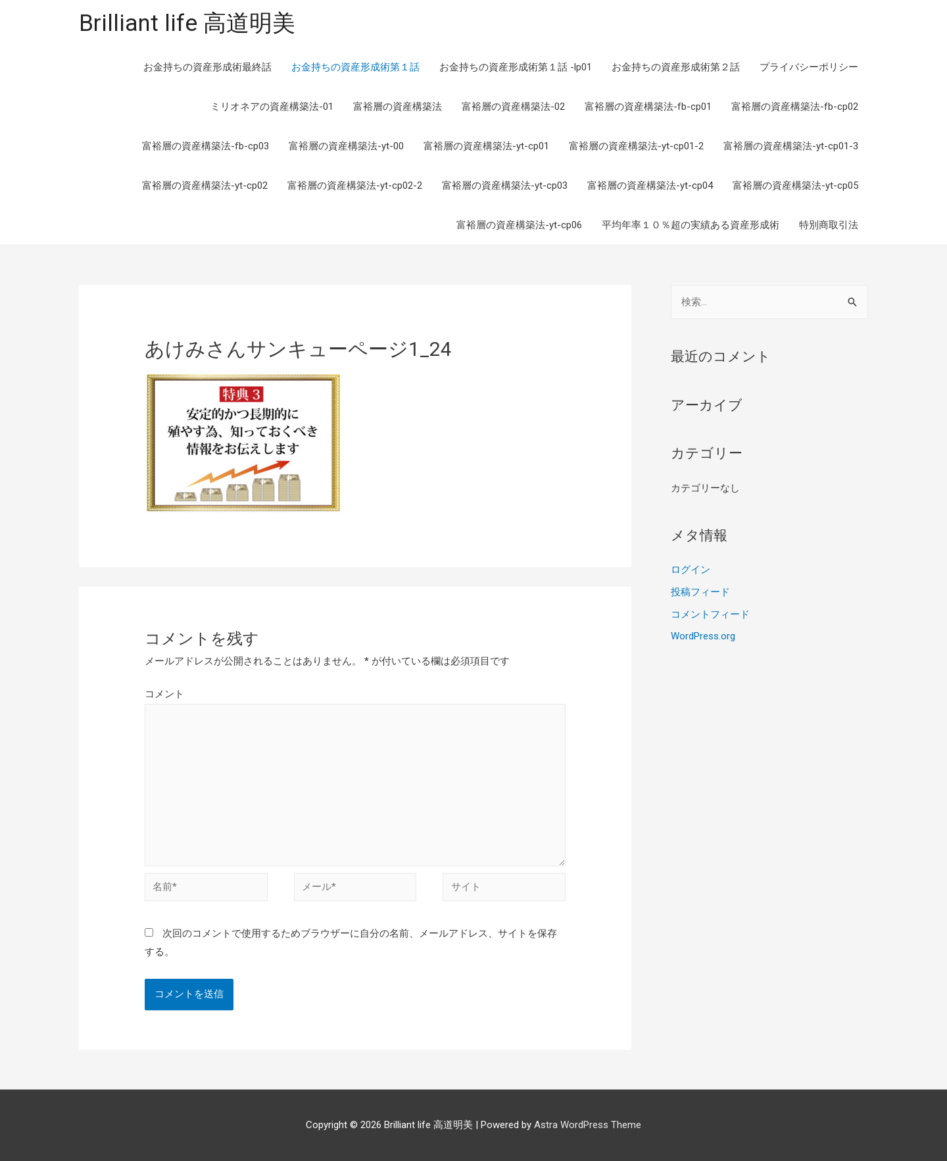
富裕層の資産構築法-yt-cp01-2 (636, 146)
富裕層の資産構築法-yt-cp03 (505, 185)
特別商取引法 (828, 225)
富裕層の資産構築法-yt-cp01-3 (790, 146)
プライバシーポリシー (809, 67)
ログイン (690, 570)
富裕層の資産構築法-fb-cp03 (205, 146)
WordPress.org (703, 636)
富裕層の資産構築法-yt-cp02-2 (354, 185)
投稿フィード (700, 592)
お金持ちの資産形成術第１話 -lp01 (515, 67)
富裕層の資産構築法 (397, 106)
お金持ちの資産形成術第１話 (355, 67)
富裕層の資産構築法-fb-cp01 (648, 106)
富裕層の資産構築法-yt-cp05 (795, 185)
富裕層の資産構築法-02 (513, 106)
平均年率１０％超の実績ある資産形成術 (690, 225)
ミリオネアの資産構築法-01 (271, 106)
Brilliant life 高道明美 (187, 23)
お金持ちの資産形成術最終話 (207, 67)
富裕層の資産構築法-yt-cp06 (519, 225)
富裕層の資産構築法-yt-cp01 (486, 146)
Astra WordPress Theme (587, 1125)
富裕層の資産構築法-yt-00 (346, 146)
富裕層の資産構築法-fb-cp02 (794, 106)
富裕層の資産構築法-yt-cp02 (205, 185)
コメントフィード (710, 614)
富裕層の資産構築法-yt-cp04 (650, 185)
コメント (164, 694)
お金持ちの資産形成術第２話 (676, 67)
